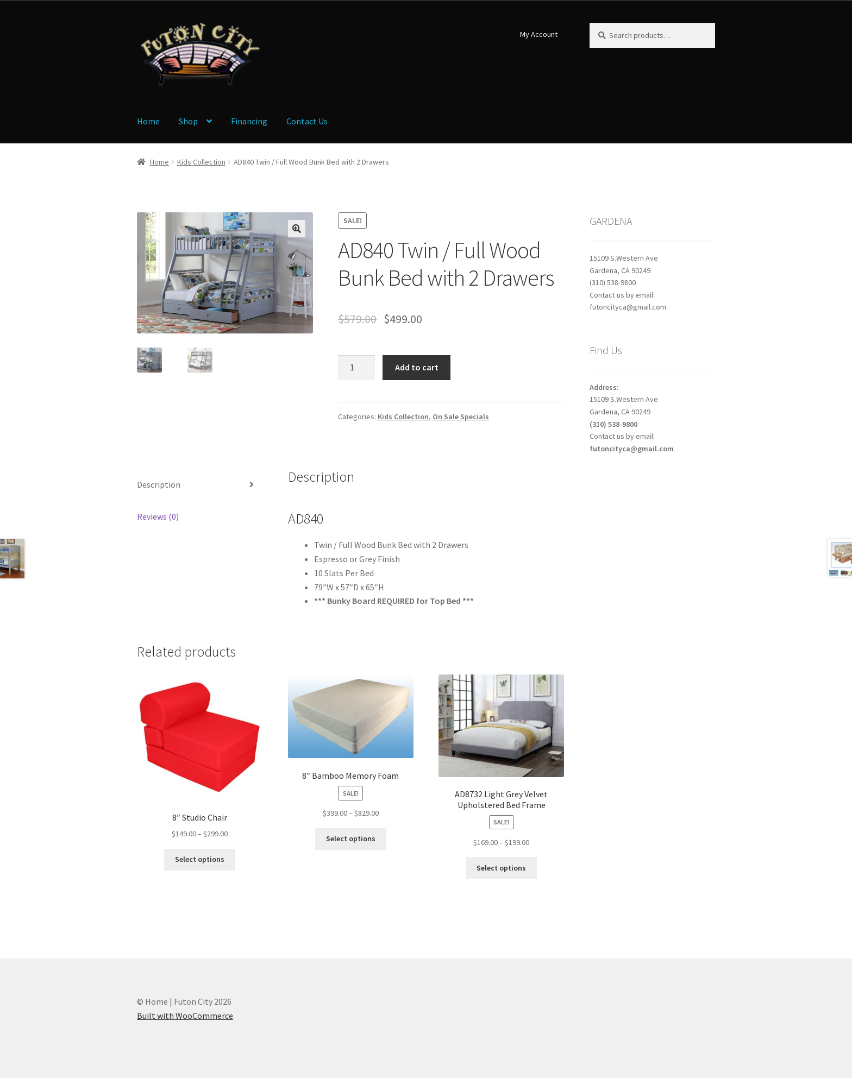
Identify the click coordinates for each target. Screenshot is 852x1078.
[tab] (199, 485)
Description (158, 484)
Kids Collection (201, 162)
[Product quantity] (356, 367)
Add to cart (416, 367)
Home (148, 121)
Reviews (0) (158, 516)
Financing (249, 121)
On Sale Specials (461, 416)
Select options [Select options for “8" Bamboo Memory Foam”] (350, 838)
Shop (188, 121)
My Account (538, 34)
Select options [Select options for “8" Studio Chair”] (199, 859)
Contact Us (307, 121)
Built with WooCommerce (185, 1015)
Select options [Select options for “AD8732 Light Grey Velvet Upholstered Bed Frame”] (501, 868)
